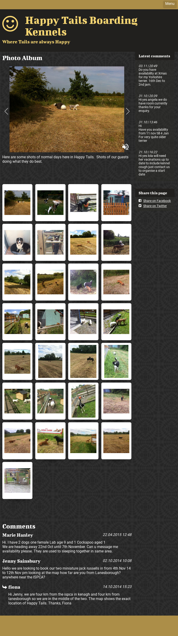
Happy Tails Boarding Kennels (81, 26)
